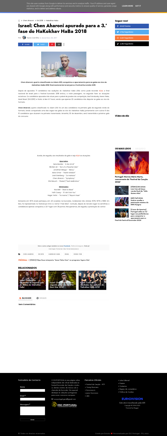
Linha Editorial (124, 380)
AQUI (101, 91)
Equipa (122, 383)
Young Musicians (92, 387)
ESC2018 (40, 20)
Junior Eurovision (92, 393)
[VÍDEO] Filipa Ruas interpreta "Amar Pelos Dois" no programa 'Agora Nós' (60, 260)
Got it (138, 6)
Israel (67, 254)
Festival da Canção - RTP (95, 384)
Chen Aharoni (28, 20)
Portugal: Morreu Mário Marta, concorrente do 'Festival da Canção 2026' (131, 179)
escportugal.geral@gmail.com (63, 399)
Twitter (73, 246)
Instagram (80, 246)
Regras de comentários (128, 389)
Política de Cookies (127, 392)
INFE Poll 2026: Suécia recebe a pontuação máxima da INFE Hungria (139, 201)
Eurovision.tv (90, 390)
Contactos (123, 386)
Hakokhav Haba (52, 20)
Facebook (67, 246)
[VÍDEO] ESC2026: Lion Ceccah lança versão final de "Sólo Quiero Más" (139, 190)
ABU (87, 396)
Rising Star (78, 254)
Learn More (127, 6)
